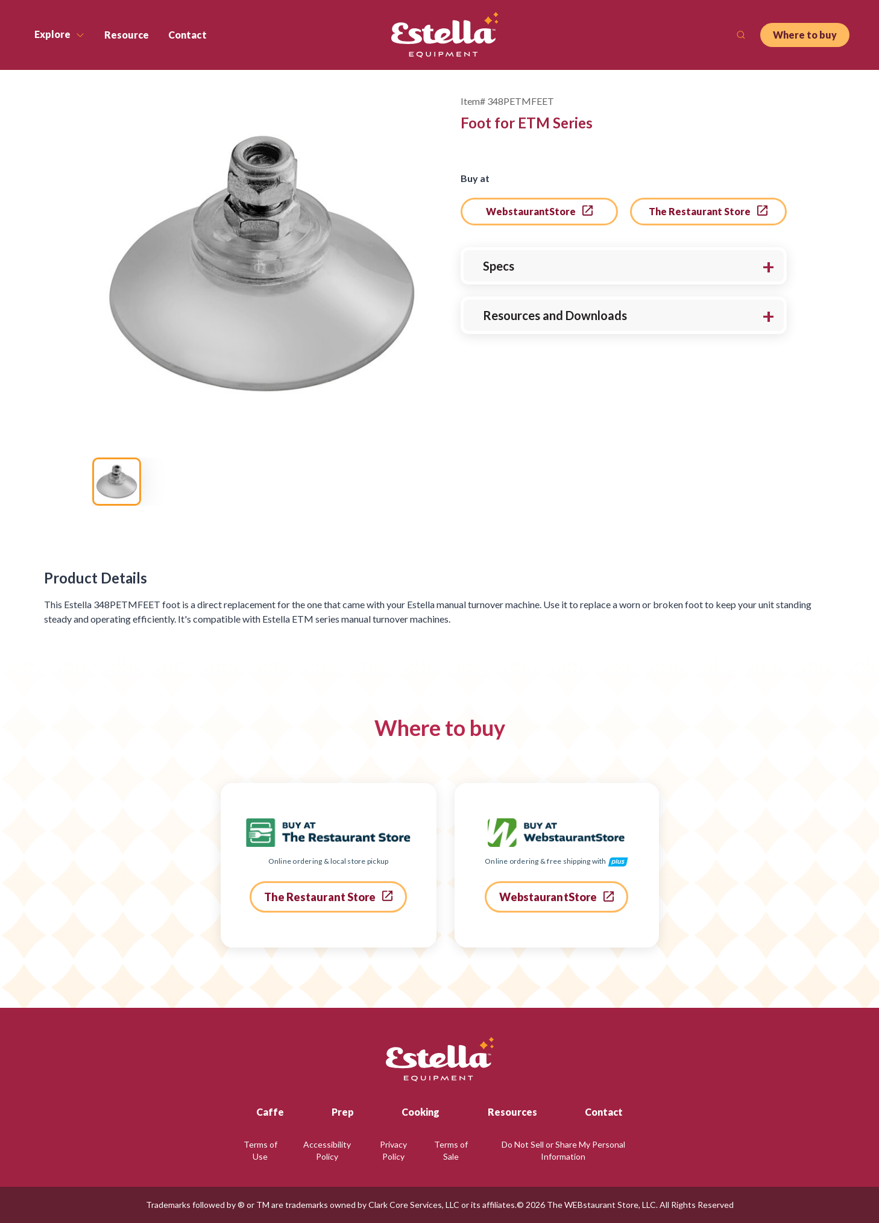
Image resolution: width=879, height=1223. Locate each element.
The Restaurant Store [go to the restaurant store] (708, 211)
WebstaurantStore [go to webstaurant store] (539, 211)
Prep (343, 1112)
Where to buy (805, 34)
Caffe (270, 1112)
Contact (604, 1112)
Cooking (421, 1112)
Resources (512, 1112)
